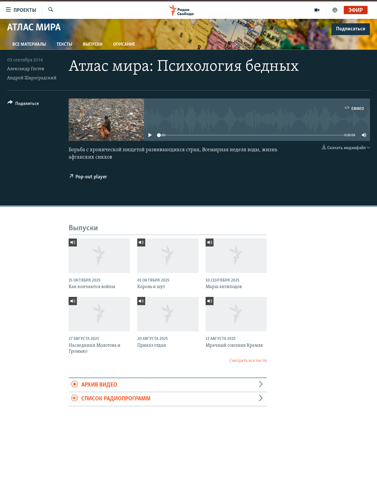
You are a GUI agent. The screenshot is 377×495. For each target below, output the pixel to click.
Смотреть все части (248, 360)
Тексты (64, 44)
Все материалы (29, 44)
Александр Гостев (25, 69)
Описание (124, 44)
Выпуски (92, 44)
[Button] (23, 104)
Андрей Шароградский (32, 78)
